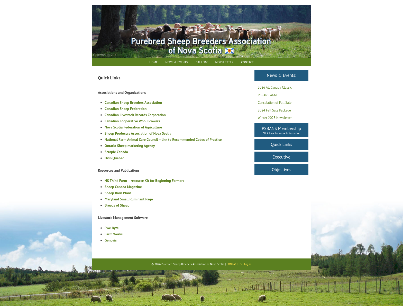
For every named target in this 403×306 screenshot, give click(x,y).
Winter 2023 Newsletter (275, 118)
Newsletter (224, 62)
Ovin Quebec (114, 158)
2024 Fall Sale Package (274, 110)
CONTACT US (234, 264)
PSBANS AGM (267, 95)
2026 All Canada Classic (275, 87)
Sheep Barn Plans (118, 193)
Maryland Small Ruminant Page (129, 199)
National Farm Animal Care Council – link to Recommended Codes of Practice (163, 139)
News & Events (176, 62)
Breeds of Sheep (117, 205)
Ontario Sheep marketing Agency (130, 145)
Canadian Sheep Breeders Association (133, 102)
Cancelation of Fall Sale (274, 102)
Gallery (201, 62)
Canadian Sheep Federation (125, 108)
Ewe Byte (112, 228)
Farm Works (114, 234)
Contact (247, 62)
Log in (248, 264)
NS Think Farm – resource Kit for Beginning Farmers (144, 180)
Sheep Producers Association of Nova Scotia (138, 133)
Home (153, 62)
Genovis (111, 240)
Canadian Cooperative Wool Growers (132, 121)
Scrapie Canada (116, 152)
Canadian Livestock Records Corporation (135, 115)
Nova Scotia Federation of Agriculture (133, 127)
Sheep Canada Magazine (123, 186)
